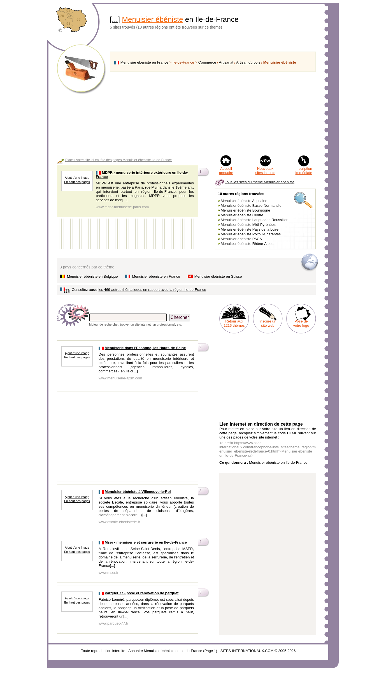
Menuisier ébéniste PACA (241, 239)
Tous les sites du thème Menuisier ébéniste (259, 182)
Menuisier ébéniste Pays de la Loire (249, 229)
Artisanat (226, 62)
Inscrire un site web (267, 323)
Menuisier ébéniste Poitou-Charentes (251, 234)
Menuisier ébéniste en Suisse (218, 276)
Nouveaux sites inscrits (265, 170)
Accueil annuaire (226, 170)
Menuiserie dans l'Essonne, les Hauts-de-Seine (145, 348)
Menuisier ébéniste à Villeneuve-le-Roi (138, 492)
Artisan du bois (248, 62)
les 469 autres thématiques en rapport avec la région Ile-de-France (152, 289)
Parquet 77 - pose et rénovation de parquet (142, 593)
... (115, 19)
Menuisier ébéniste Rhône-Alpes (247, 244)
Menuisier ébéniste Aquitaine (244, 201)
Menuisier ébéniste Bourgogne (245, 210)
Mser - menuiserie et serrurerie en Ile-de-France (146, 542)
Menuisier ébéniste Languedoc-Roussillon (254, 220)
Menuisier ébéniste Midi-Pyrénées (248, 224)
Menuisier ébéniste (152, 19)
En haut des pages (77, 182)
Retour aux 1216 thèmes (234, 323)
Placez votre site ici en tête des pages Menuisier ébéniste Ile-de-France (118, 160)
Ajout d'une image (77, 177)
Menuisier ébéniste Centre (242, 215)
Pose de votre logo (301, 323)
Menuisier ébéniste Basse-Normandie (251, 205)
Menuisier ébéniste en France (144, 62)
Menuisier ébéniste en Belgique (92, 276)
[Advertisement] (213, 113)
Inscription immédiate (304, 170)
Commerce (207, 62)
